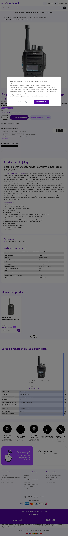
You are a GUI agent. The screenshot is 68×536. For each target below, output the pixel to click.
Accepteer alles (41, 101)
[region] (34, 91)
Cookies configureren (24, 102)
